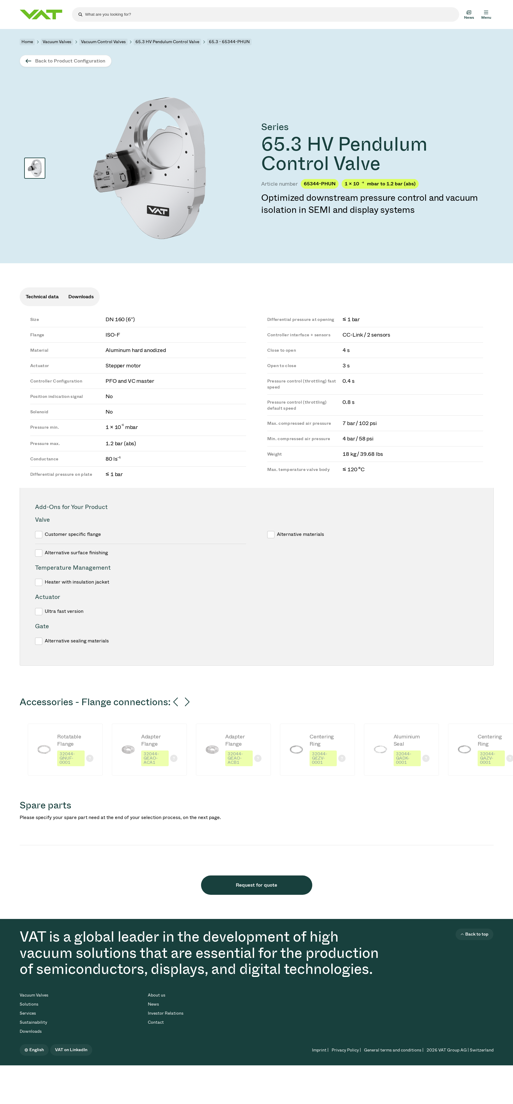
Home (27, 41)
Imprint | (320, 1050)
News (153, 1004)
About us (156, 995)
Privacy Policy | (346, 1050)
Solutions (29, 1004)
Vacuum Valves (57, 41)
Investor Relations (165, 1013)
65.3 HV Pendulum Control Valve (167, 41)
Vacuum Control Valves (103, 41)
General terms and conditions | (394, 1050)
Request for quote (256, 885)
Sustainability (33, 1022)
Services (28, 1013)
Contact (156, 1022)
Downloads (31, 1031)
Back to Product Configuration (70, 61)
